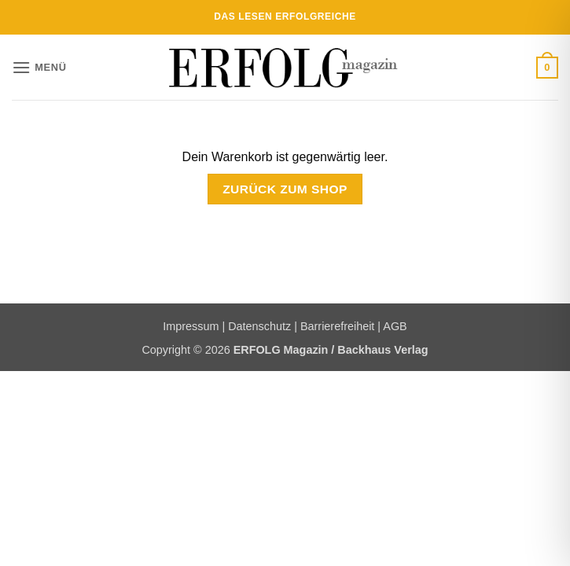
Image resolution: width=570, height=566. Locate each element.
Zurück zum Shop (285, 189)
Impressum (191, 326)
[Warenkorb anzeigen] (547, 67)
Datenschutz (259, 326)
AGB (394, 326)
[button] (39, 67)
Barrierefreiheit (337, 326)
